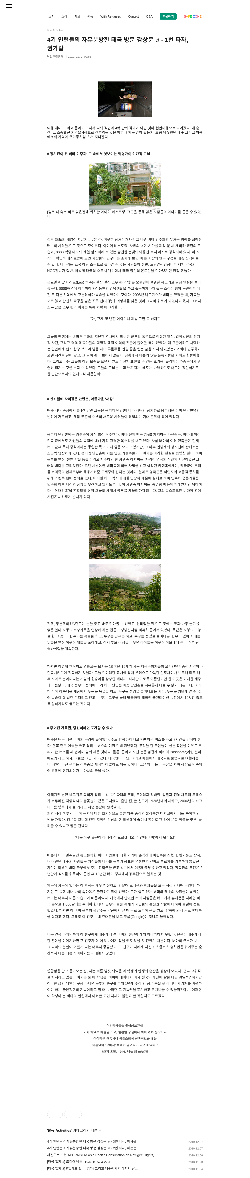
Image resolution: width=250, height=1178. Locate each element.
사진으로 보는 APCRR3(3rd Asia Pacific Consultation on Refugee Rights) (100, 1155)
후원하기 (168, 16)
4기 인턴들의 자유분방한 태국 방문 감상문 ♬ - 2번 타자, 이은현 (91, 1148)
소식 (64, 16)
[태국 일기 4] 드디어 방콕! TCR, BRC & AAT (78, 1162)
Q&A (149, 16)
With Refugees (110, 16)
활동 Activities (59, 1130)
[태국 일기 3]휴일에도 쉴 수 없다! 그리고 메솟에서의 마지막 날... (92, 1168)
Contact (133, 16)
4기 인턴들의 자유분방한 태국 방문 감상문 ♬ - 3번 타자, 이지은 (91, 1141)
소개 (51, 16)
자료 (77, 16)
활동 (90, 16)
